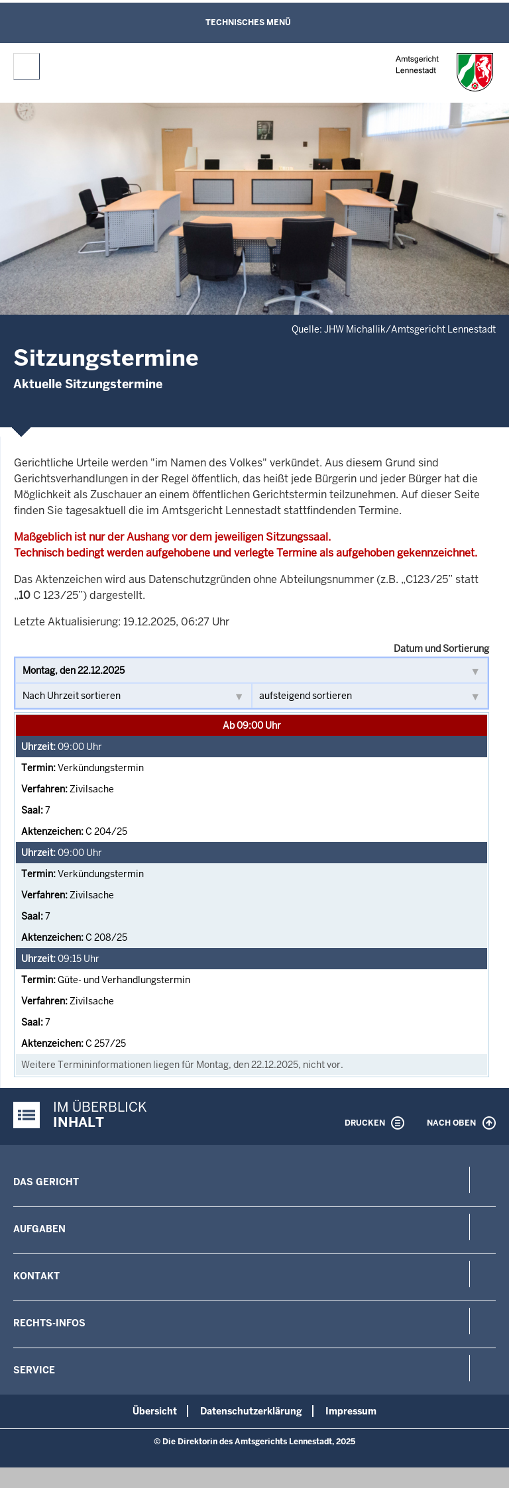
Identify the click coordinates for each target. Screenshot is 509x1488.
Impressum (350, 1411)
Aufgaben (39, 1229)
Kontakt (36, 1276)
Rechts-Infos (49, 1323)
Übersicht (155, 1411)
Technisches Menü (248, 22)
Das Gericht (46, 1182)
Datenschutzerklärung (251, 1411)
